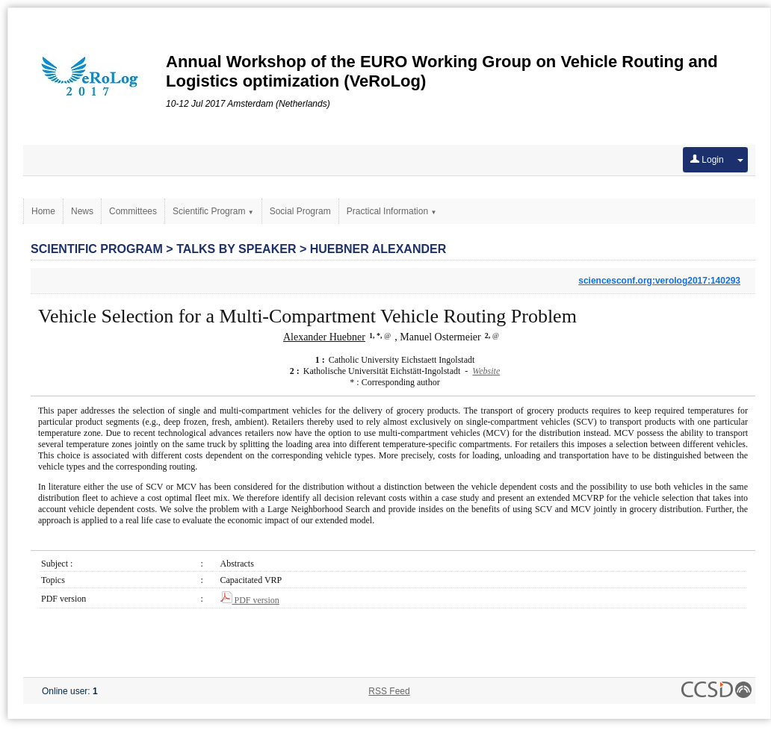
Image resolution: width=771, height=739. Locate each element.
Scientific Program (213, 211)
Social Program (300, 211)
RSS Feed (388, 691)
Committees (133, 211)
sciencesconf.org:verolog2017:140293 (659, 280)
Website (486, 371)
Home (43, 211)
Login (707, 160)
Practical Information (392, 211)
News (82, 211)
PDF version (249, 600)
